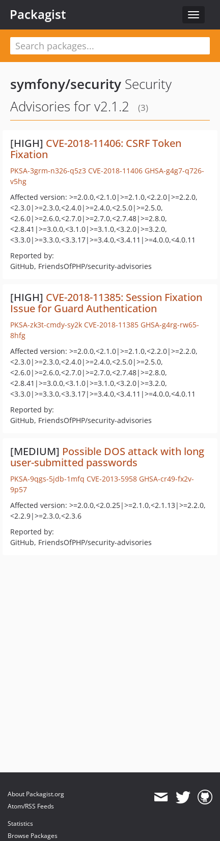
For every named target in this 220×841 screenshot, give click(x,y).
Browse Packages (33, 835)
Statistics (20, 823)
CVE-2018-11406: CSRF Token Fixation (95, 148)
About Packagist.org (36, 794)
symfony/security (65, 84)
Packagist (38, 14)
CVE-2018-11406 (115, 170)
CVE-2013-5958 (112, 479)
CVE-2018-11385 (111, 324)
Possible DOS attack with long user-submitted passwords (107, 456)
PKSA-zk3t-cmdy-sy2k (46, 324)
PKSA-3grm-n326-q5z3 (48, 170)
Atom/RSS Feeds (31, 806)
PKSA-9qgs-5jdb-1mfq (47, 479)
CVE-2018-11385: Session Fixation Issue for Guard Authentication (106, 302)
